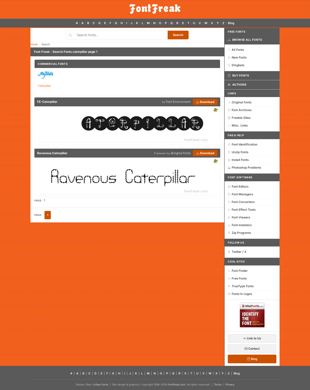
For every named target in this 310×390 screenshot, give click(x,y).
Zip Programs (239, 233)
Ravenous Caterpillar (52, 153)
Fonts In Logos (240, 294)
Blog (231, 23)
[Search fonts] (121, 35)
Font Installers (240, 225)
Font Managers (240, 194)
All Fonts (236, 50)
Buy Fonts (238, 75)
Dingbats (236, 65)
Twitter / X (237, 252)
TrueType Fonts (241, 286)
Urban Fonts (100, 384)
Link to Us (252, 338)
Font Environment (178, 102)
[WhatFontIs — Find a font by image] (252, 326)
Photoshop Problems (244, 167)
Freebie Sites (239, 118)
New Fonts (237, 57)
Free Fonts (237, 278)
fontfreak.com (176, 384)
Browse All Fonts (245, 40)
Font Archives (239, 110)
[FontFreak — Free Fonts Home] (154, 9)
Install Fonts (238, 160)
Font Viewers (239, 217)
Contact (252, 348)
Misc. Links (238, 125)
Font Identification (242, 144)
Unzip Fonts (238, 152)
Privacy (230, 384)
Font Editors (238, 186)
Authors (237, 84)
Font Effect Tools (242, 210)
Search (178, 35)
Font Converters (241, 202)
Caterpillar (44, 85)
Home (34, 44)
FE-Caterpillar (47, 102)
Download (205, 102)
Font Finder (238, 271)
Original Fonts (239, 102)
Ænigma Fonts (181, 153)
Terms (218, 384)
